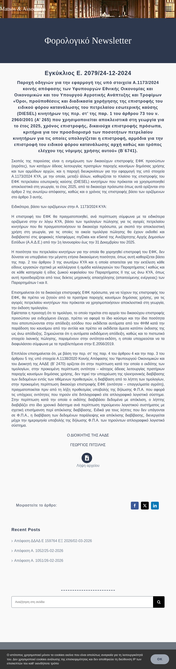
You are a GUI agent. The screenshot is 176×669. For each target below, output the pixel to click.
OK (159, 659)
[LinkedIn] (155, 506)
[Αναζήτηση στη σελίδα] (82, 602)
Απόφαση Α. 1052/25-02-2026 (38, 551)
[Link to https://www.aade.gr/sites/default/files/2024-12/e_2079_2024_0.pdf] (87, 458)
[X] (145, 506)
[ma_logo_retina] (23, 5)
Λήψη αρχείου (88, 465)
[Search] (159, 602)
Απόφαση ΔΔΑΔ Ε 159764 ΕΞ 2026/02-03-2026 (53, 541)
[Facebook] (135, 506)
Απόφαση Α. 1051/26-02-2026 (38, 561)
